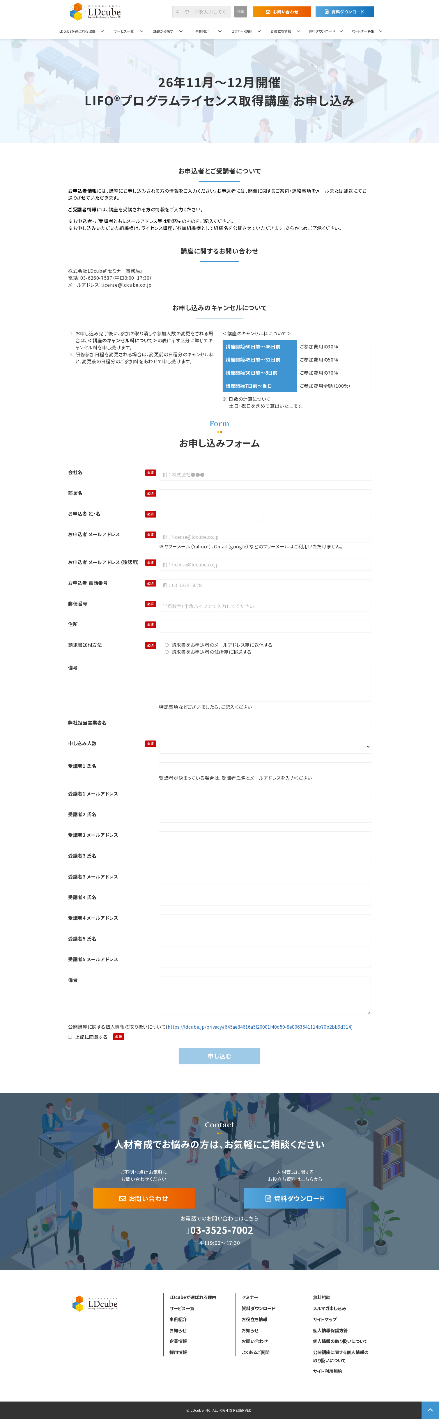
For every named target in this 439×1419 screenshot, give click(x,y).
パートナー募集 (362, 31)
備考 (73, 667)
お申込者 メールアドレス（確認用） (104, 562)
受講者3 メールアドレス (93, 876)
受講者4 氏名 (82, 897)
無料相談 (321, 1297)
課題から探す (163, 31)
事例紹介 (202, 31)
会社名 (75, 472)
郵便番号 (78, 603)
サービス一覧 (124, 31)
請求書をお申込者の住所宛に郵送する (208, 651)
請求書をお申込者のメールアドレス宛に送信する (218, 644)
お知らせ (177, 1330)
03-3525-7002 (221, 1230)
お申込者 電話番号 (88, 582)
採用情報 (178, 1352)
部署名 (75, 492)
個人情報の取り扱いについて (340, 1341)
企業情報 (178, 1341)
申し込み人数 (82, 743)
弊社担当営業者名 (87, 722)
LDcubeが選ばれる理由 (77, 31)
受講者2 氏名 (82, 814)
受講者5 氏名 (82, 938)
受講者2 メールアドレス (93, 834)
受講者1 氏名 (82, 765)
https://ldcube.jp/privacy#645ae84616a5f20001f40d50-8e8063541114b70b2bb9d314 (259, 1026)
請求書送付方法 (85, 644)
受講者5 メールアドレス (93, 959)
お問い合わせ (285, 12)
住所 (73, 624)
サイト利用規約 (327, 1371)
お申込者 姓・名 (84, 513)
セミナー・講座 (241, 31)
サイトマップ (325, 1319)
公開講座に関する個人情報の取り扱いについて (341, 1356)
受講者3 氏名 (82, 855)
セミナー (250, 1297)
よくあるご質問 (256, 1352)
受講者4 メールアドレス (93, 917)
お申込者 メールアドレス (94, 534)
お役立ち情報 (280, 31)
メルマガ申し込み (329, 1308)
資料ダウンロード (348, 12)
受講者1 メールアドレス (93, 793)
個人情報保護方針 (330, 1330)
